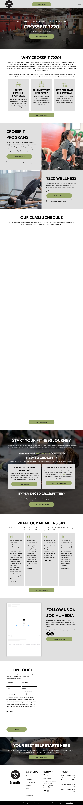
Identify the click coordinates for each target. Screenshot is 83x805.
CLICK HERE (62, 474)
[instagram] (52, 634)
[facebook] (48, 634)
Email (8, 688)
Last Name (25, 682)
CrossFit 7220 (11, 644)
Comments (9, 711)
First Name (9, 682)
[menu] (79, 4)
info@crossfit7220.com (49, 781)
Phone (24, 688)
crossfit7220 (20, 644)
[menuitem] (33, 775)
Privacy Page (69, 803)
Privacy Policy (28, 701)
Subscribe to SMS (11, 694)
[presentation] (18, 722)
